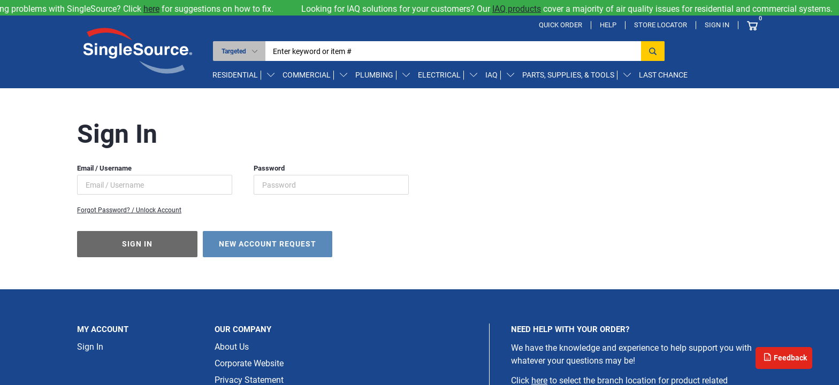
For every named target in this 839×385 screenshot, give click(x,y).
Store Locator (660, 25)
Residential (235, 75)
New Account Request (267, 244)
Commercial (307, 75)
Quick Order (560, 25)
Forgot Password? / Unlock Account (129, 210)
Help (608, 25)
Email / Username (104, 168)
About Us (232, 347)
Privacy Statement (249, 380)
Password (269, 168)
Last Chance (663, 75)
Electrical (439, 75)
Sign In (717, 25)
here (158, 9)
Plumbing (374, 75)
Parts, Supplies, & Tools (568, 75)
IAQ (491, 75)
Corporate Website (249, 363)
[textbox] (457, 51)
